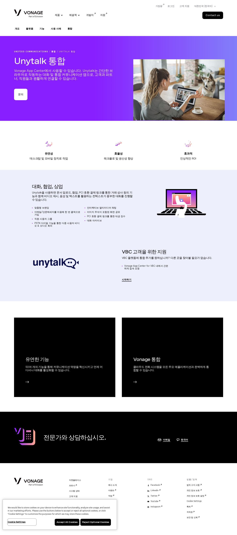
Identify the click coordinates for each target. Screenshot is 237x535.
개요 (17, 28)
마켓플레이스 (75, 480)
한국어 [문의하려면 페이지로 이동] (184, 439)
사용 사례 (56, 28)
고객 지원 (73, 496)
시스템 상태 (74, 491)
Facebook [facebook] (155, 485)
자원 (102, 15)
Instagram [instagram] (155, 507)
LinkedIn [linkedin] (155, 490)
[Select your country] (204, 6)
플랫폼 (29, 28)
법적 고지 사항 (193, 485)
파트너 (72, 485)
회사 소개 (112, 485)
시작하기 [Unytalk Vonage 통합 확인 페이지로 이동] (126, 279)
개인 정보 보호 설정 (195, 496)
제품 (57, 15)
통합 (70, 28)
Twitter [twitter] (154, 496)
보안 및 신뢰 (192, 517)
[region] (60, 514)
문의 (20, 94)
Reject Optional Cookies (95, 522)
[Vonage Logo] (28, 13)
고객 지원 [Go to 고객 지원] (184, 6)
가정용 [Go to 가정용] (159, 6)
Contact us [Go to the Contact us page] (213, 15)
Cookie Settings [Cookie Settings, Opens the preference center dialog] (16, 522)
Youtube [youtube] (154, 501)
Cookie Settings (194, 501)
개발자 (90, 15)
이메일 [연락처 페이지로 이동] (166, 439)
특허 (189, 507)
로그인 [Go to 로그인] (171, 6)
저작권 (190, 512)
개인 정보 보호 (193, 490)
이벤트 (111, 490)
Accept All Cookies (67, 522)
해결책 (73, 15)
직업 (110, 496)
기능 (42, 28)
